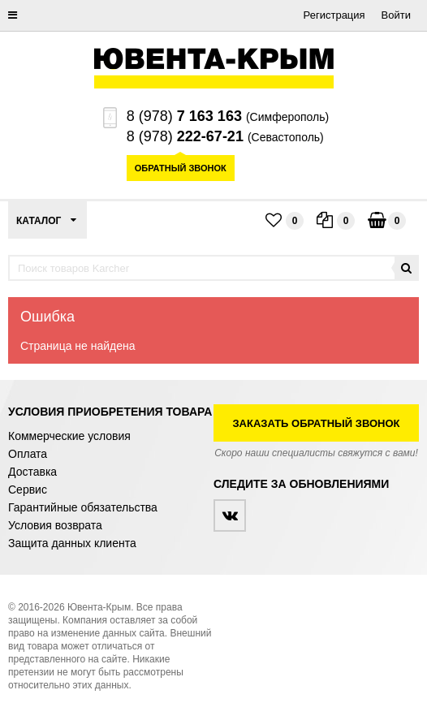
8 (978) (184, 116)
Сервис (27, 489)
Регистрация (334, 15)
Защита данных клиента (72, 543)
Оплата (27, 453)
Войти (396, 15)
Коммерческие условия (69, 435)
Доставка (32, 471)
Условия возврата (55, 525)
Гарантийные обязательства (82, 507)
